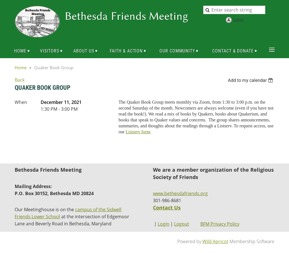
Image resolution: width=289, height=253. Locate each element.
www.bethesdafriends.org (180, 193)
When (21, 102)
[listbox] (251, 80)
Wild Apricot (215, 241)
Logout (181, 224)
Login (163, 224)
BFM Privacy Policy (219, 224)
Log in (238, 19)
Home (21, 67)
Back (20, 80)
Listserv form (138, 131)
